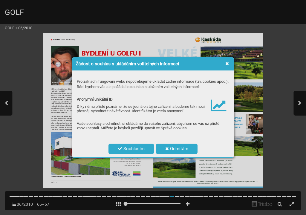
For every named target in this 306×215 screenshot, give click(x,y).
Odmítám (176, 148)
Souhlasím (131, 148)
